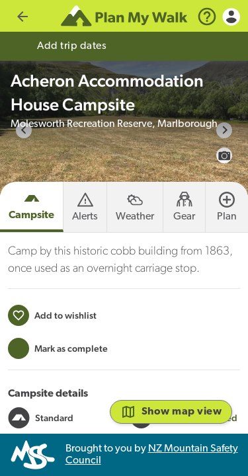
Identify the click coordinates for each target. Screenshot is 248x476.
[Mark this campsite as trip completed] (58, 380)
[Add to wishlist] (52, 347)
